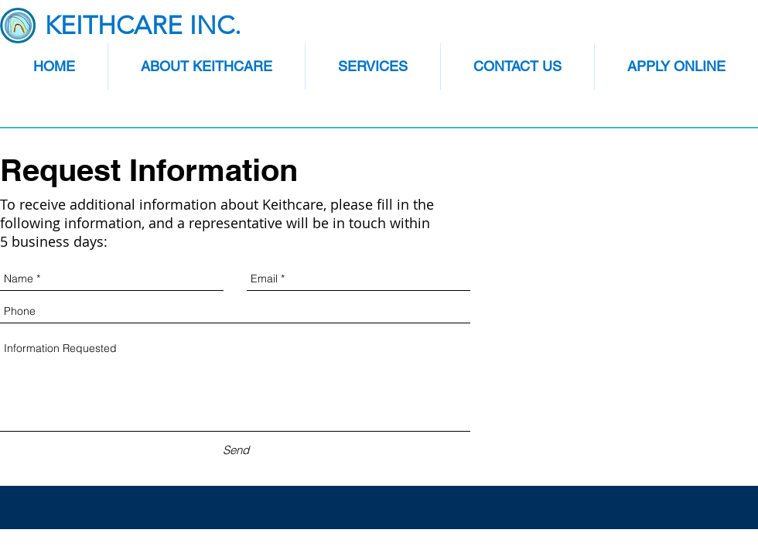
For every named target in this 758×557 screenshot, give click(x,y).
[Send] (235, 450)
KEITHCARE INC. (143, 25)
